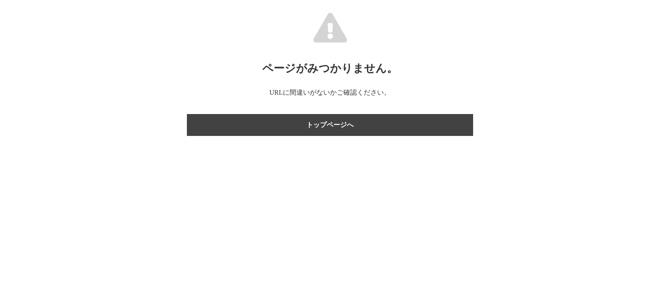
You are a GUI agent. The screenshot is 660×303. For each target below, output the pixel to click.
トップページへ (330, 124)
